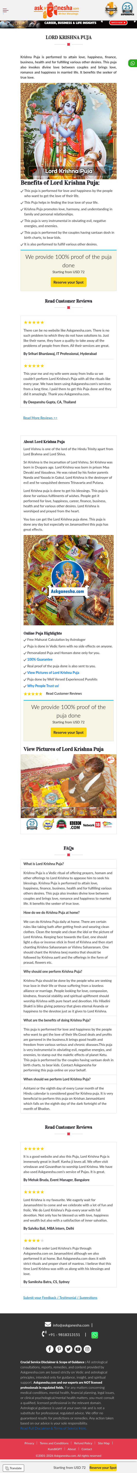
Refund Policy (83, 1443)
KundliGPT (55, 1449)
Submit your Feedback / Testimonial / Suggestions (60, 1297)
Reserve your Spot (69, 282)
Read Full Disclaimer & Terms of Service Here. (54, 1428)
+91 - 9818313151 (61, 1333)
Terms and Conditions (54, 1443)
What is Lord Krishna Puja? (44, 864)
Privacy (29, 1443)
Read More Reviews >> (40, 418)
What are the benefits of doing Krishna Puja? (57, 1020)
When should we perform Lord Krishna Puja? (57, 1079)
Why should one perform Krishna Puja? (53, 971)
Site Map (103, 1443)
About (72, 1449)
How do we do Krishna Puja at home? (52, 912)
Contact (87, 1449)
